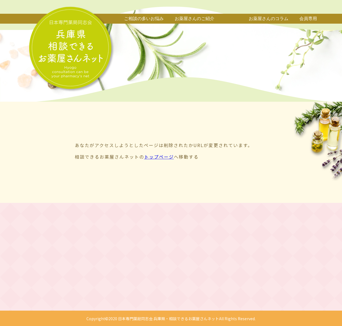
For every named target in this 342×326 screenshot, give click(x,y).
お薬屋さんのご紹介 (194, 18)
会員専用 (308, 18)
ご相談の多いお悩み (144, 18)
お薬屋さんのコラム (268, 18)
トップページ (159, 156)
